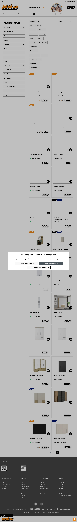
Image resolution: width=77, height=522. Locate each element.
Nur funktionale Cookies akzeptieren (38, 267)
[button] (74, 519)
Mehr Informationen (55, 259)
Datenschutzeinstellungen (26, 263)
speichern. (47, 259)
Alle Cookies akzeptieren (51, 263)
